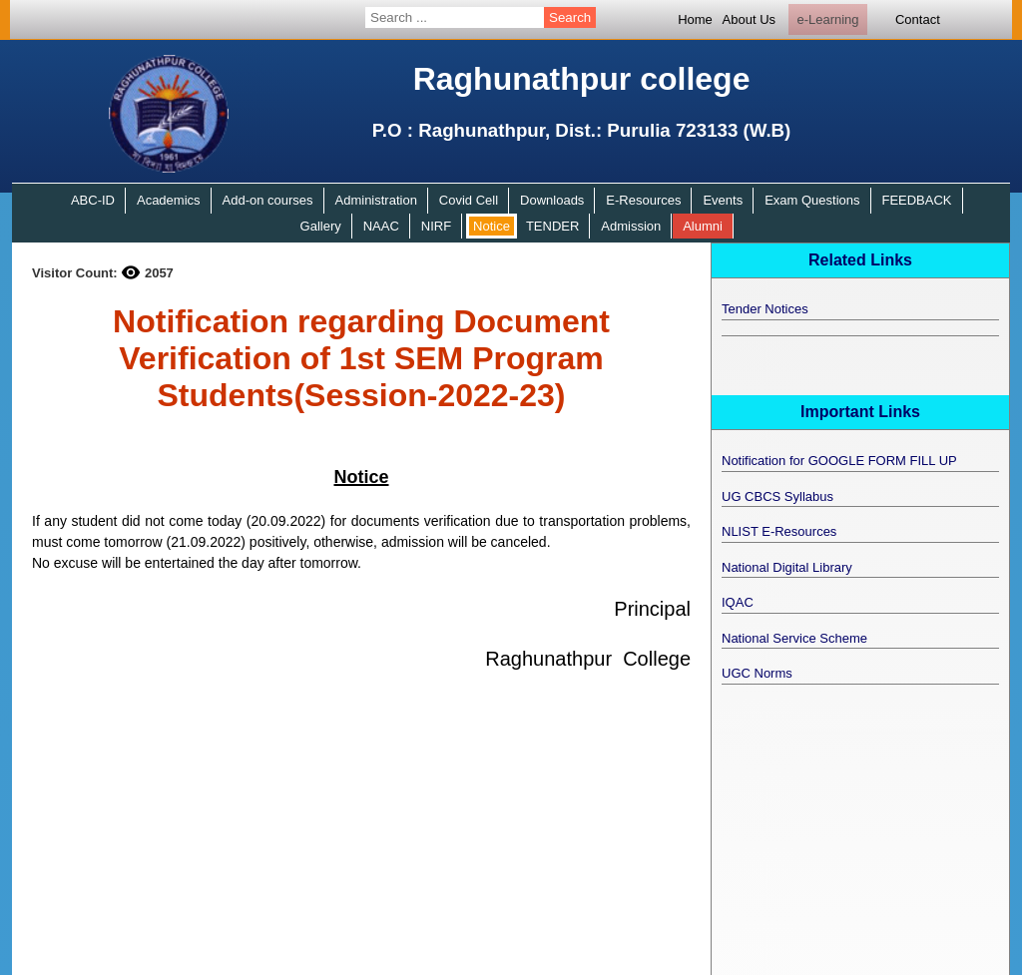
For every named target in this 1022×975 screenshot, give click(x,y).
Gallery (320, 226)
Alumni (703, 226)
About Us (749, 19)
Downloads (552, 200)
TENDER (552, 226)
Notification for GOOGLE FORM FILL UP (839, 460)
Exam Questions (812, 200)
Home (695, 19)
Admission (631, 226)
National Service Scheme (794, 638)
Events (723, 200)
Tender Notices (765, 308)
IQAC (738, 602)
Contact (917, 19)
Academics (169, 200)
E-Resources (643, 200)
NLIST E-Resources (779, 531)
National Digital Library (787, 567)
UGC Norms (757, 673)
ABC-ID (93, 200)
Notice (491, 226)
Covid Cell (468, 200)
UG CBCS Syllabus (777, 496)
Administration (376, 200)
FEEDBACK (916, 200)
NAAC (381, 226)
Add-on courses (268, 200)
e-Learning (827, 19)
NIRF (436, 226)
